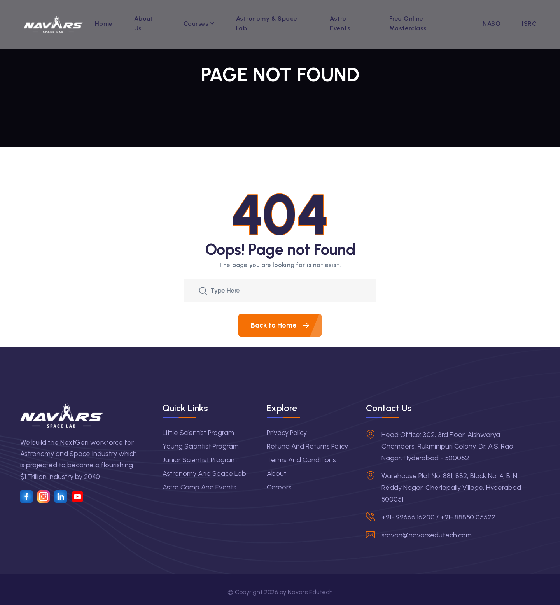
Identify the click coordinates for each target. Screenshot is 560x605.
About (277, 473)
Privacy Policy (287, 432)
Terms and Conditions (301, 460)
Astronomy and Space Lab (204, 473)
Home (104, 23)
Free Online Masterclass (408, 23)
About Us (143, 23)
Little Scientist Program (198, 432)
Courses (196, 23)
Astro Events (340, 23)
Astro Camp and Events (199, 487)
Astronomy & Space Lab (267, 23)
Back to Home (286, 325)
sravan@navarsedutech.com (427, 535)
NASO (491, 23)
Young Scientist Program (201, 446)
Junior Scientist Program (200, 460)
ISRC (529, 23)
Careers (279, 487)
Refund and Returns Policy (307, 446)
